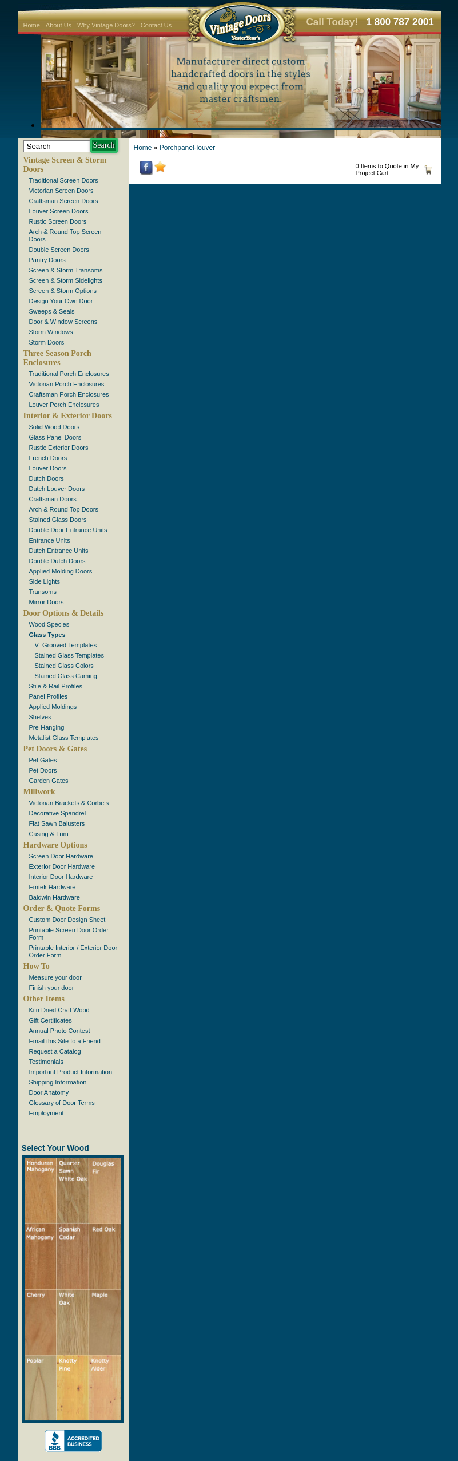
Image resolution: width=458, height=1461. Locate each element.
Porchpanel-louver (187, 148)
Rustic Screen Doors (58, 221)
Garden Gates (49, 780)
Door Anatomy (49, 1092)
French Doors (48, 457)
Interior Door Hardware (61, 876)
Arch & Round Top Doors (63, 509)
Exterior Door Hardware (62, 866)
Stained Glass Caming (66, 675)
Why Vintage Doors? (106, 25)
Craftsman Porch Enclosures (69, 394)
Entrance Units (49, 540)
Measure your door (55, 977)
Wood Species (49, 624)
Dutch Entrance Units (59, 550)
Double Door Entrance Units (68, 529)
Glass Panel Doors (55, 437)
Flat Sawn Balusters (57, 823)
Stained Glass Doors (58, 519)
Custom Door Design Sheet (67, 919)
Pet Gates (43, 760)
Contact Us (156, 25)
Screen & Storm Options (63, 290)
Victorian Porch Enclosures (67, 384)
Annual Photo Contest (59, 1030)
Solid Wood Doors (54, 426)
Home (31, 25)
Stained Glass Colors (64, 665)
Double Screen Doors (59, 249)
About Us (58, 25)
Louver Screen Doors (59, 211)
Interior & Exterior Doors (67, 415)
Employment (46, 1113)
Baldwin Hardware (54, 897)
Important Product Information (71, 1071)
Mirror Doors (46, 602)
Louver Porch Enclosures (64, 404)
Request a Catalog (55, 1051)
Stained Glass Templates (69, 655)
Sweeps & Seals (52, 311)
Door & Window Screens (63, 321)
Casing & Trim (49, 833)
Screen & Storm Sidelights (65, 280)
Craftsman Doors (53, 499)
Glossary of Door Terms (62, 1102)
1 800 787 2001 (400, 22)
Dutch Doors (46, 478)
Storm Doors (47, 342)
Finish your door (51, 987)
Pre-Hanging (47, 727)
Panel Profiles (48, 696)
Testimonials (46, 1061)
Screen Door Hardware (61, 856)
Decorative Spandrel (57, 813)
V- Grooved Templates (66, 645)
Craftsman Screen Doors (63, 200)
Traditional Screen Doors (63, 180)
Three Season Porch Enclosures (57, 358)
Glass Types (47, 634)
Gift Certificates (50, 1020)
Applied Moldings (53, 706)
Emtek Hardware (52, 887)
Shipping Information (58, 1082)
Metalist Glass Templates (64, 737)
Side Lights (44, 581)
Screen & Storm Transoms (66, 270)
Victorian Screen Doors (61, 190)
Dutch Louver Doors (57, 488)
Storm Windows (51, 331)
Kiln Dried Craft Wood (59, 1010)
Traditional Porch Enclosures (69, 373)
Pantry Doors (47, 259)
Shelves (40, 717)
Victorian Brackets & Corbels (69, 802)
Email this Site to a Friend (65, 1041)
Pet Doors (43, 770)
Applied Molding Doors (61, 571)
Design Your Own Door (61, 301)
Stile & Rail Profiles (56, 686)
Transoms (43, 591)
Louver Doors (48, 468)
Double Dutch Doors (57, 560)
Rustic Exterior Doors (59, 447)
